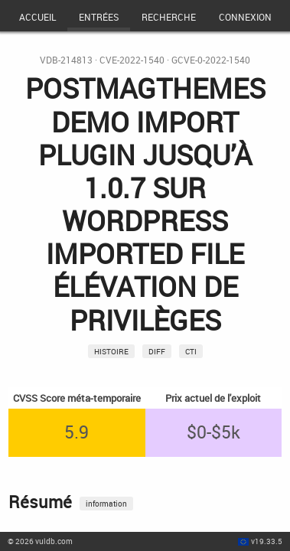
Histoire (111, 351)
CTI (191, 351)
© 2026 (40, 541)
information (106, 503)
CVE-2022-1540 (132, 60)
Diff (156, 351)
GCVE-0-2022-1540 (210, 60)
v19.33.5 (266, 541)
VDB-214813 (66, 60)
